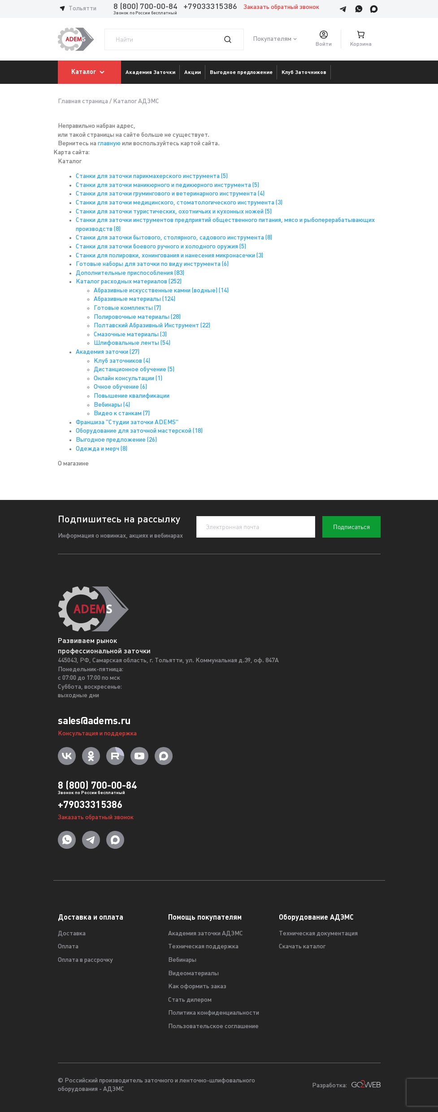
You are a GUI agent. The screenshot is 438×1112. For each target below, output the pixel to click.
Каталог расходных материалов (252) (129, 281)
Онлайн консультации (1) (128, 378)
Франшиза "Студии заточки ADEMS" (127, 422)
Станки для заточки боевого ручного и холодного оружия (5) (161, 246)
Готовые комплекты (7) (127, 308)
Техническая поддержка (203, 946)
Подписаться (351, 526)
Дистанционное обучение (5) (134, 369)
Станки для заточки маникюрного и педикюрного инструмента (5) (167, 185)
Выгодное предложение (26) (116, 440)
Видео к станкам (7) (122, 413)
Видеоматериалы (193, 973)
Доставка (72, 933)
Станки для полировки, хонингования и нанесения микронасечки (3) (169, 255)
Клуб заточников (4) (122, 361)
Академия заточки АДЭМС (205, 933)
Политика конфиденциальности (213, 1013)
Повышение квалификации (131, 396)
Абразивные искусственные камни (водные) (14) (161, 290)
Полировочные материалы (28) (137, 317)
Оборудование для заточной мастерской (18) (139, 431)
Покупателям (272, 39)
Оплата (68, 946)
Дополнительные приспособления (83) (130, 273)
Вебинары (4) (112, 405)
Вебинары (182, 960)
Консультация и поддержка (97, 733)
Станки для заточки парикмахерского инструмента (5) (152, 176)
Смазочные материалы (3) (130, 334)
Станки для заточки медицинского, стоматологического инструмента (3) (179, 203)
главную (109, 143)
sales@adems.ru (94, 720)
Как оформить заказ (197, 986)
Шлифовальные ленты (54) (132, 343)
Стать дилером (190, 1000)
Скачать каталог (302, 946)
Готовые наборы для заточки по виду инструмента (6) (152, 264)
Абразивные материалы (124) (134, 299)
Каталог (89, 72)
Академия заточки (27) (107, 352)
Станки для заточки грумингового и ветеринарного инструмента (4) (170, 194)
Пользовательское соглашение (213, 1026)
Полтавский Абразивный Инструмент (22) (152, 325)
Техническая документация (318, 933)
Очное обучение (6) (120, 387)
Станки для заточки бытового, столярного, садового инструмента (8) (174, 238)
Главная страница (83, 101)
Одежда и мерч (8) (101, 449)
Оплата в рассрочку (85, 960)
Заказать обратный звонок (281, 7)
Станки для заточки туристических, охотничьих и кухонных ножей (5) (174, 211)
